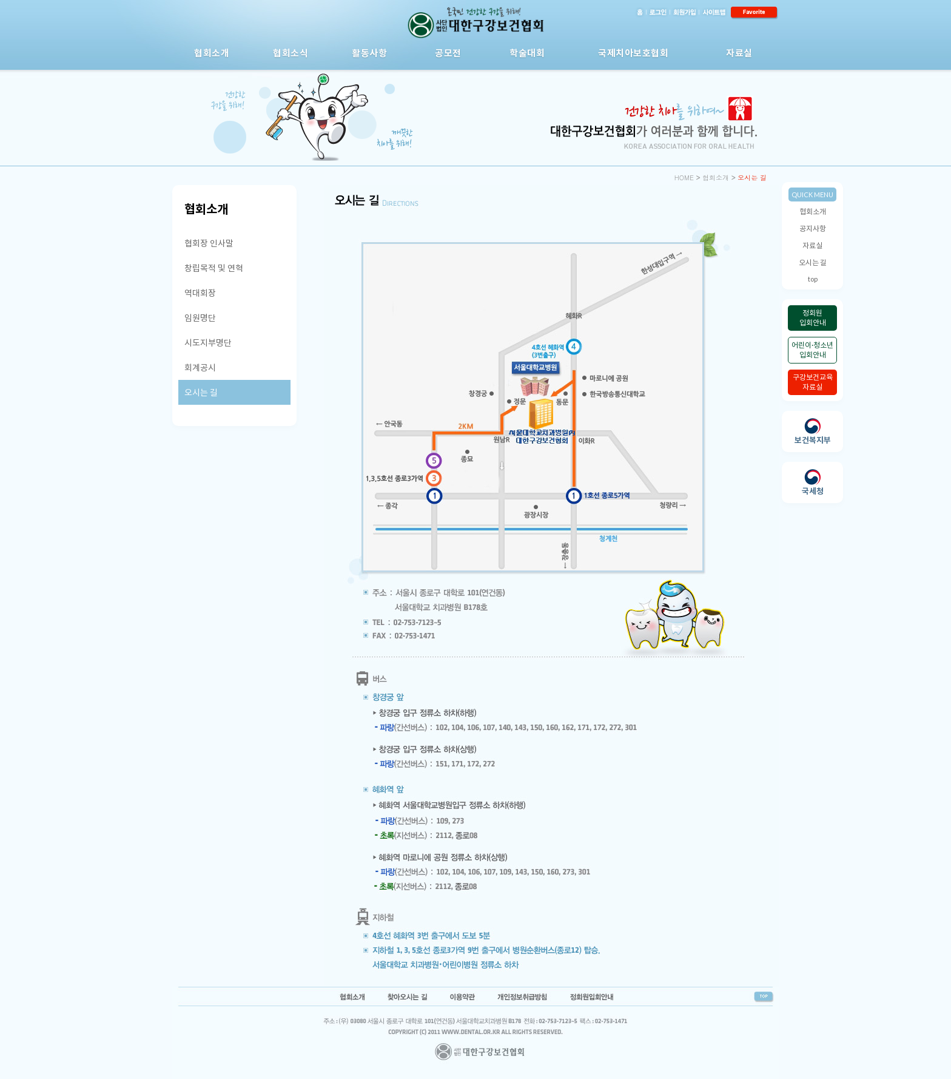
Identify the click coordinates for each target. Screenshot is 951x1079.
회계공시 (200, 367)
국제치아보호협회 (633, 52)
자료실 (739, 52)
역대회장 (200, 293)
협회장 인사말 (209, 243)
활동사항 (369, 52)
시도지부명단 (208, 342)
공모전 (448, 52)
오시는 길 (813, 262)
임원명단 (200, 318)
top (813, 279)
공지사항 (812, 228)
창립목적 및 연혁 (213, 268)
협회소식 (290, 52)
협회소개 (211, 52)
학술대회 (527, 52)
